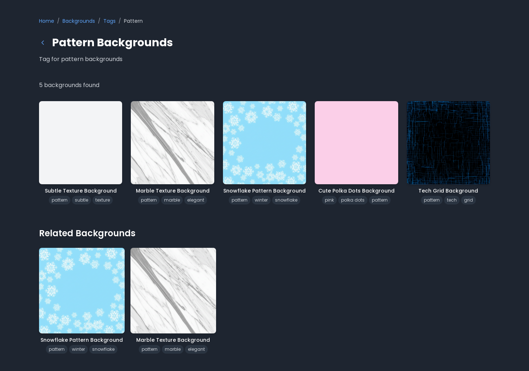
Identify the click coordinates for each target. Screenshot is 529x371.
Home (46, 21)
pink (329, 200)
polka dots (353, 200)
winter (261, 200)
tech (452, 200)
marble (172, 200)
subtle (81, 200)
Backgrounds (79, 21)
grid (468, 200)
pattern (60, 200)
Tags (109, 21)
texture (102, 200)
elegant (195, 200)
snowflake (286, 200)
